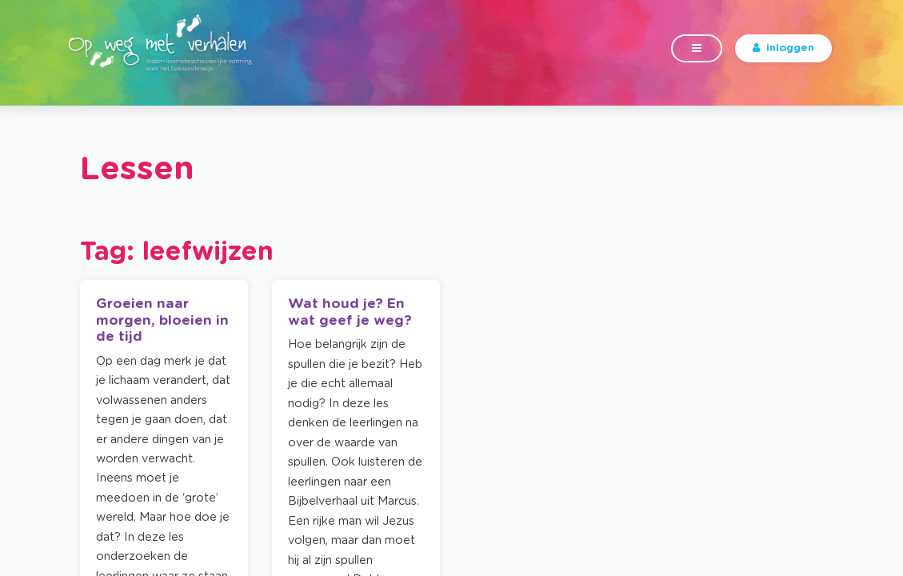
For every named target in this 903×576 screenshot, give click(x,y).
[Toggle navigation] (696, 58)
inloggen (783, 57)
